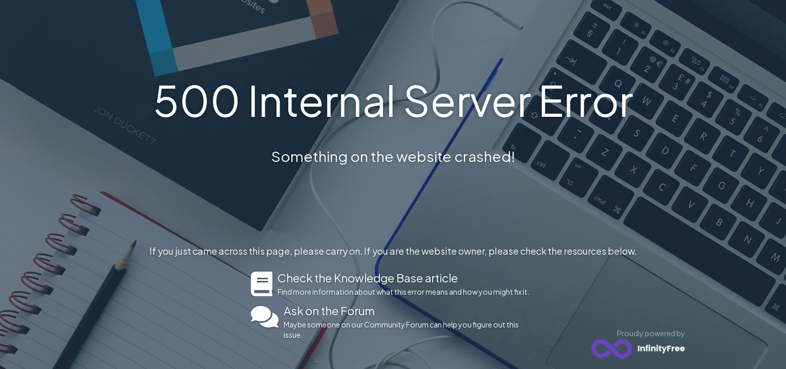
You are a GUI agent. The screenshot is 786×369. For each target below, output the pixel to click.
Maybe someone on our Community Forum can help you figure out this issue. (409, 321)
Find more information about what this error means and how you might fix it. (406, 284)
